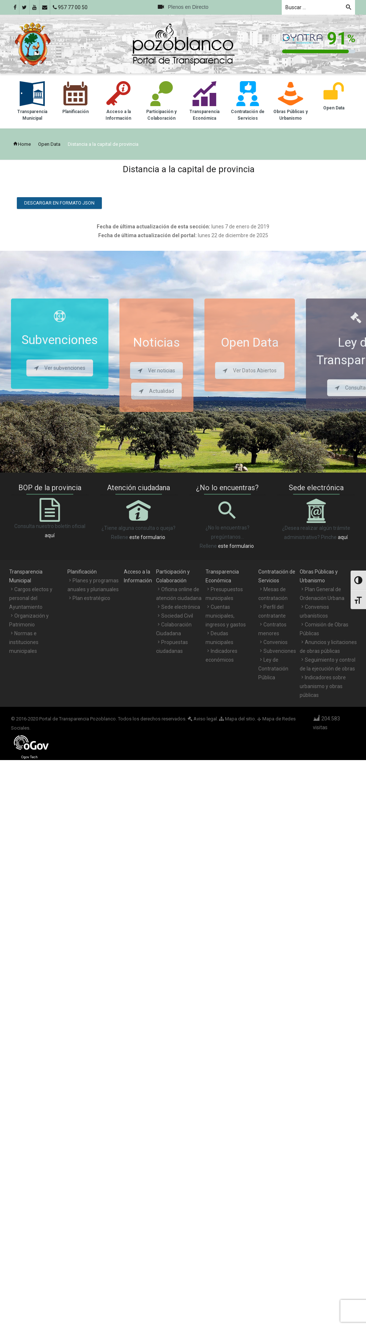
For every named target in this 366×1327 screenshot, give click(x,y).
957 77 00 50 (70, 7)
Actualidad (156, 391)
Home (22, 144)
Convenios (275, 642)
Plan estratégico (91, 598)
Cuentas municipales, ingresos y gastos (226, 616)
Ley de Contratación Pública (273, 668)
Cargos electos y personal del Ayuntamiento (30, 598)
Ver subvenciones (59, 368)
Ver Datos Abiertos (250, 370)
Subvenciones (279, 651)
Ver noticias (156, 370)
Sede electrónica (180, 607)
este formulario (147, 537)
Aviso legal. (203, 719)
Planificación (82, 572)
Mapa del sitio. (237, 719)
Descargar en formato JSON (59, 203)
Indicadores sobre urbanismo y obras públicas (323, 686)
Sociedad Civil (177, 616)
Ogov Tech (29, 757)
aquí (50, 535)
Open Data (49, 144)
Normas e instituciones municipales (23, 642)
